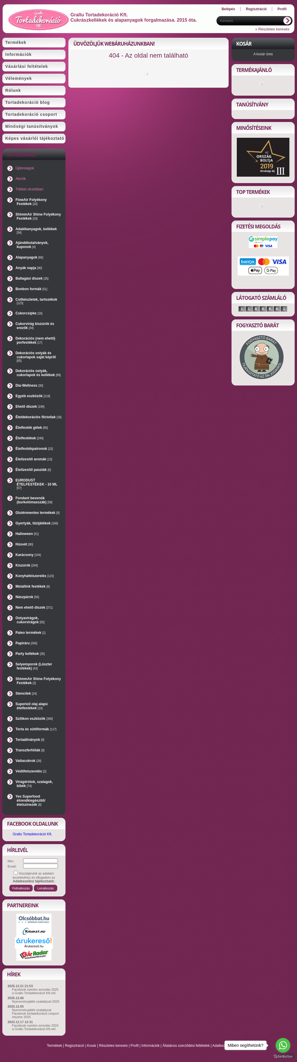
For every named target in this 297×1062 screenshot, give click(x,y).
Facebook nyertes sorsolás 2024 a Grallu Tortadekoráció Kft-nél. (35, 1027)
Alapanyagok (29, 257)
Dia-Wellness (29, 385)
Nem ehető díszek (34, 607)
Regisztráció (74, 1046)
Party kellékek (30, 654)
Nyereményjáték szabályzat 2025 (35, 1001)
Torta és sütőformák (35, 729)
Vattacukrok (28, 761)
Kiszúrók (26, 565)
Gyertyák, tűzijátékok (36, 523)
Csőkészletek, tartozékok (36, 301)
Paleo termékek (30, 633)
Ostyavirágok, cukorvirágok (29, 620)
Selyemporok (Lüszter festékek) (33, 666)
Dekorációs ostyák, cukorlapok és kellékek (38, 373)
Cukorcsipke (28, 313)
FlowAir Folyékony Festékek (31, 202)
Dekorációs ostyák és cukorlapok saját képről (35, 356)
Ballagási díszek (32, 278)
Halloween (27, 534)
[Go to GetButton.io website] (283, 1056)
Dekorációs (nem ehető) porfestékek (35, 340)
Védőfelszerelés (30, 771)
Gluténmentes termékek (37, 513)
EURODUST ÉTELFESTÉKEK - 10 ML (36, 484)
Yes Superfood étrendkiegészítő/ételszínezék (30, 800)
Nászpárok (27, 597)
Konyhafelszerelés (34, 576)
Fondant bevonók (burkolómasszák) (33, 500)
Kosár (91, 1046)
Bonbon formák (31, 289)
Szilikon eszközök (34, 719)
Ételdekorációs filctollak (38, 417)
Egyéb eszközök (32, 396)
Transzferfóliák (29, 750)
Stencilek (26, 693)
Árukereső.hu (33, 946)
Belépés (228, 9)
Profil (135, 1046)
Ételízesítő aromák (33, 459)
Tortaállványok (29, 740)
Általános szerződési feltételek (186, 1046)
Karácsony (28, 555)
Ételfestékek (29, 438)
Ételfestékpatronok (34, 449)
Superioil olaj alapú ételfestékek (31, 706)
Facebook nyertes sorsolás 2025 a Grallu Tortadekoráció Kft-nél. (35, 991)
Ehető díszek (29, 407)
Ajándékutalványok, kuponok (32, 245)
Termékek (54, 1046)
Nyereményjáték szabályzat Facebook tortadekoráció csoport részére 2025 (35, 1013)
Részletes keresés (113, 1046)
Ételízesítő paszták (33, 470)
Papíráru (26, 643)
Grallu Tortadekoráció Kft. (32, 834)
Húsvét (24, 544)
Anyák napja (28, 268)
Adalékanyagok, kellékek (36, 230)
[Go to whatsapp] (283, 1045)
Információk (150, 1046)
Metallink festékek (32, 586)
